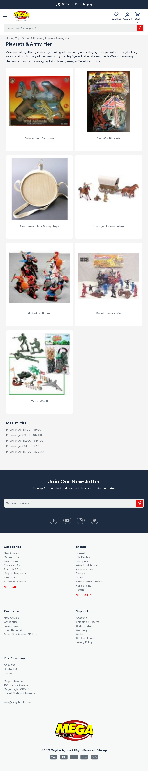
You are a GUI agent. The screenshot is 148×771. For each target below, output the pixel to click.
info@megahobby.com (18, 702)
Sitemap (102, 750)
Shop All (11, 587)
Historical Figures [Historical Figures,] (39, 313)
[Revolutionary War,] (108, 276)
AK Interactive (84, 569)
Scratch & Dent (13, 569)
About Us (9, 665)
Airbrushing (11, 577)
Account (81, 618)
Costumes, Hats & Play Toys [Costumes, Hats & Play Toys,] (39, 226)
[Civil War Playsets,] (108, 101)
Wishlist (116, 16)
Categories (11, 622)
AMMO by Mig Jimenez (89, 581)
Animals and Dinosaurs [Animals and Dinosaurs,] (39, 138)
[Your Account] (127, 16)
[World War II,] (39, 364)
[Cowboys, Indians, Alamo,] (108, 189)
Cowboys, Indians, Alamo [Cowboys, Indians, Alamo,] (109, 226)
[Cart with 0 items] (137, 17)
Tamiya (80, 573)
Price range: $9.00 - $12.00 (24, 435)
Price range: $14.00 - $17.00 (25, 446)
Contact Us (11, 669)
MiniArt (80, 577)
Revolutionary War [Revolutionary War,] (108, 313)
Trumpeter (82, 561)
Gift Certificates (86, 638)
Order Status (84, 626)
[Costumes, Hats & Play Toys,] (39, 189)
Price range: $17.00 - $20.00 (25, 451)
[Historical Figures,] (39, 276)
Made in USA (11, 557)
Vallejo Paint (83, 585)
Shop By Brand (13, 630)
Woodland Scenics (87, 565)
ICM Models (83, 557)
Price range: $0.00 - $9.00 (23, 429)
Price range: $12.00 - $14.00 (24, 440)
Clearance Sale (13, 565)
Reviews (8, 673)
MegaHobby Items (15, 573)
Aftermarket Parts (15, 581)
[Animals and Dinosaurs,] (39, 101)
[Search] (74, 28)
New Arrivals (11, 553)
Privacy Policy (84, 642)
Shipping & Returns (87, 622)
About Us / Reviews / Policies (21, 634)
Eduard (80, 553)
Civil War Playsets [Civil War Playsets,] (109, 138)
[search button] (140, 28)
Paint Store (11, 561)
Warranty (81, 630)
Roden (80, 589)
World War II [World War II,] (39, 401)
